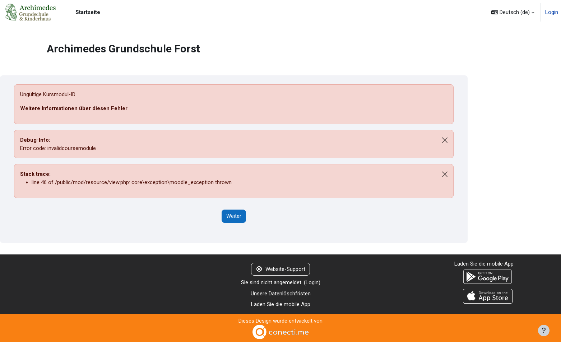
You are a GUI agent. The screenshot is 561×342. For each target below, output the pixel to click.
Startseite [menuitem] (87, 12)
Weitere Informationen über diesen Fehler (74, 108)
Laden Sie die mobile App (280, 304)
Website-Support (280, 269)
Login (551, 12)
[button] (513, 12)
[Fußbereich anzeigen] (544, 330)
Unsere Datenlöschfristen (281, 293)
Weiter (233, 216)
